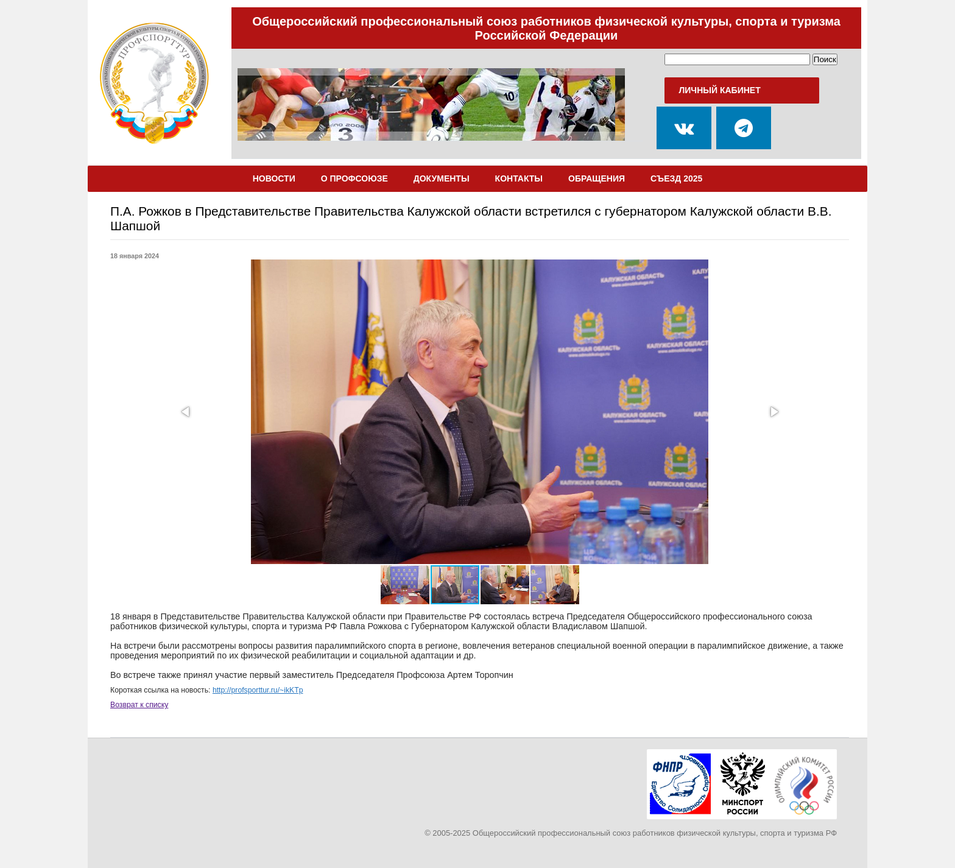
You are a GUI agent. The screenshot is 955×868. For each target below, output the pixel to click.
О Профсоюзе (354, 178)
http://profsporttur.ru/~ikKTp (258, 690)
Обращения (596, 178)
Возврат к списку (139, 704)
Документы (442, 178)
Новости (274, 178)
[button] (186, 412)
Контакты (519, 178)
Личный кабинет (719, 90)
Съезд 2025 (676, 178)
